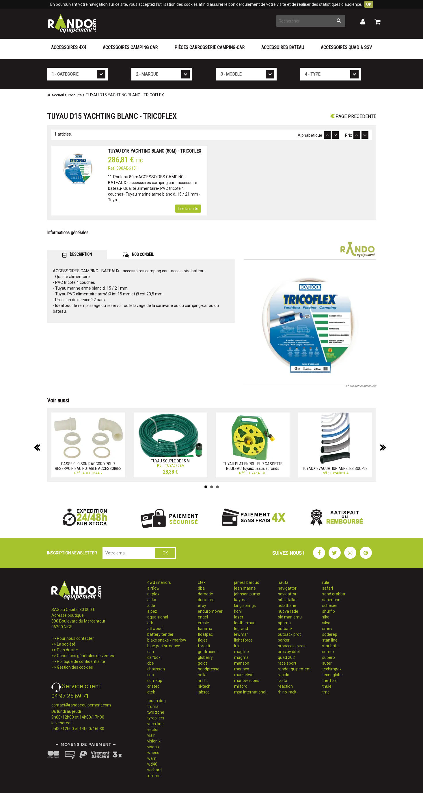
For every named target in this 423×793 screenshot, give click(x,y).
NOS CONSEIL (138, 255)
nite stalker (288, 599)
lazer (238, 617)
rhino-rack (287, 692)
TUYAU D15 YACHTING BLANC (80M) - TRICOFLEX (154, 151)
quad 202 (286, 657)
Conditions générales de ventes (85, 655)
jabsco (204, 692)
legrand (241, 628)
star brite (330, 646)
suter (327, 663)
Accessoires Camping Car (130, 47)
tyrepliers (155, 718)
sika (325, 617)
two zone (155, 712)
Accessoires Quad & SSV (346, 47)
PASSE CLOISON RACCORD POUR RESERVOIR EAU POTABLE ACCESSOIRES (88, 466)
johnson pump (247, 594)
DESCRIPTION (77, 255)
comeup (154, 680)
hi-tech (204, 686)
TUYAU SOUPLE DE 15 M (170, 461)
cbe (150, 663)
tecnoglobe (332, 674)
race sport (287, 663)
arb (150, 622)
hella (202, 674)
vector (153, 729)
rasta (282, 680)
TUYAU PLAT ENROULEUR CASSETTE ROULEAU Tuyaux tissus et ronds (252, 466)
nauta (283, 582)
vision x (154, 741)
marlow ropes (246, 680)
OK (368, 4)
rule (325, 582)
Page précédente (353, 116)
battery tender (160, 634)
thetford (330, 680)
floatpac (205, 634)
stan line (330, 640)
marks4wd (244, 674)
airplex (153, 594)
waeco (153, 752)
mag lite (241, 651)
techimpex (332, 669)
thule (326, 686)
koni (238, 611)
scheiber (330, 605)
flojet (202, 640)
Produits (75, 95)
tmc (325, 692)
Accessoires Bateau (282, 47)
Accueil (55, 95)
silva (326, 622)
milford (240, 686)
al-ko (151, 599)
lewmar (241, 634)
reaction (285, 686)
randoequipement (294, 669)
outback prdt (289, 634)
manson (241, 663)
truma (153, 706)
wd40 (152, 764)
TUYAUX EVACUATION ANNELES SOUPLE (335, 468)
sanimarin (331, 599)
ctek (151, 692)
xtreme (154, 775)
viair (151, 735)
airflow (153, 588)
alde (151, 605)
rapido (283, 674)
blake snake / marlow (166, 640)
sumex (328, 651)
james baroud (246, 582)
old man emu (290, 617)
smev (327, 628)
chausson (156, 669)
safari (327, 588)
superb (328, 657)
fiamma (205, 628)
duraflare (206, 599)
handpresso (208, 669)
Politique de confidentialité (81, 661)
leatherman (245, 622)
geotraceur (208, 651)
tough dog (156, 700)
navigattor (287, 588)
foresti (204, 646)
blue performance (163, 646)
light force (243, 640)
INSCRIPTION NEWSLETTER (72, 553)
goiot (202, 663)
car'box (154, 657)
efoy (202, 605)
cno (150, 674)
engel (203, 617)
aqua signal (157, 617)
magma (241, 657)
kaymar (241, 599)
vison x (153, 747)
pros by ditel (289, 651)
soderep (329, 634)
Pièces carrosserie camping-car (209, 47)
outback (285, 628)
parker (284, 640)
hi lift (202, 680)
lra (236, 646)
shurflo (328, 611)
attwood (155, 628)
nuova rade (288, 611)
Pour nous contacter (75, 638)
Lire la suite (188, 208)
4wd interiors (159, 582)
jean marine (245, 588)
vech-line (155, 723)
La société (66, 644)
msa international (250, 692)
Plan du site (67, 650)
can (150, 651)
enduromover (210, 611)
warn (151, 758)
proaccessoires (291, 646)
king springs (245, 605)
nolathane (287, 605)
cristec (153, 686)
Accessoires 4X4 (68, 47)
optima (284, 622)
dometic (205, 594)
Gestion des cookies (75, 667)
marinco (241, 669)
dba (201, 588)
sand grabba (333, 594)
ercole (203, 622)
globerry (205, 657)
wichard (154, 770)
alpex (152, 611)
